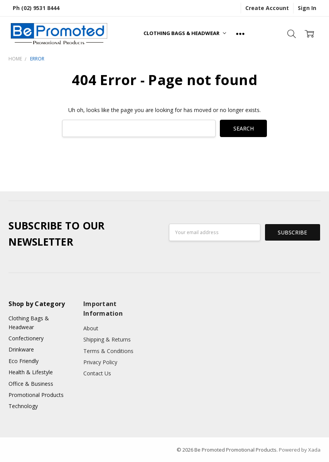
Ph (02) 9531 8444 (36, 8)
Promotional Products (36, 394)
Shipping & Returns (107, 339)
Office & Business (30, 383)
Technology (23, 406)
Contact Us (97, 373)
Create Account (267, 8)
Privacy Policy (100, 362)
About (90, 328)
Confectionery (26, 338)
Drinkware (21, 349)
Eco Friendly (23, 361)
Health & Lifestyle (30, 372)
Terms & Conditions (108, 351)
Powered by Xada (300, 449)
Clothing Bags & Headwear (184, 33)
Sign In (307, 8)
